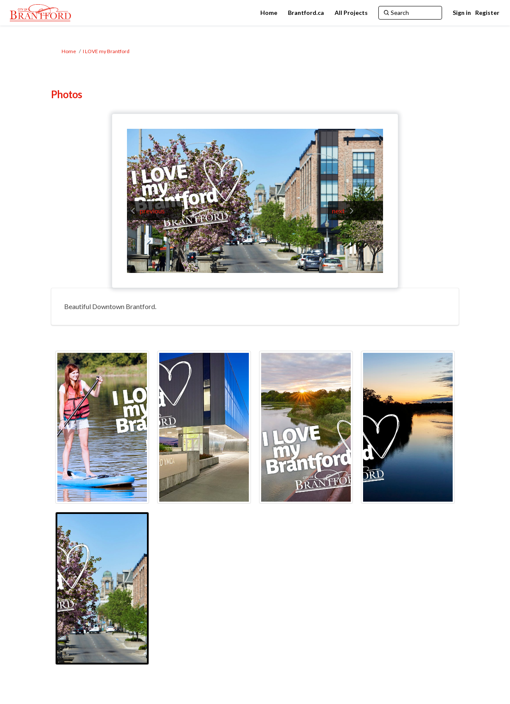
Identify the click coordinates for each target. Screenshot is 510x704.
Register (487, 12)
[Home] (268, 13)
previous (152, 211)
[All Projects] (351, 13)
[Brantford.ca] (306, 13)
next (338, 211)
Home (69, 51)
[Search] (410, 13)
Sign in (462, 12)
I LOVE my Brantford (106, 51)
